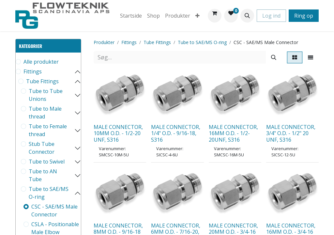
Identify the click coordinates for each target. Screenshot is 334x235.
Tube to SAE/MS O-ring (48, 192)
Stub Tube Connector (41, 147)
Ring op (303, 15)
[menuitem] (130, 15)
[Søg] (274, 57)
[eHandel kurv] (214, 16)
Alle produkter (41, 61)
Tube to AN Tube (43, 175)
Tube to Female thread (48, 130)
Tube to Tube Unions (46, 94)
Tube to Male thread (45, 112)
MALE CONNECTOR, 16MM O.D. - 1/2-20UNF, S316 (233, 133)
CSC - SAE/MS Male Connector (54, 210)
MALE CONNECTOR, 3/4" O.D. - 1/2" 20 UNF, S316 (290, 133)
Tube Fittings (42, 81)
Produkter (104, 42)
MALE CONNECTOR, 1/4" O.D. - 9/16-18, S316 (175, 133)
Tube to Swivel (47, 161)
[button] (247, 16)
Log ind (271, 15)
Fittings (32, 71)
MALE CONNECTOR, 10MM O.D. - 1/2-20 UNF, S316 (118, 133)
